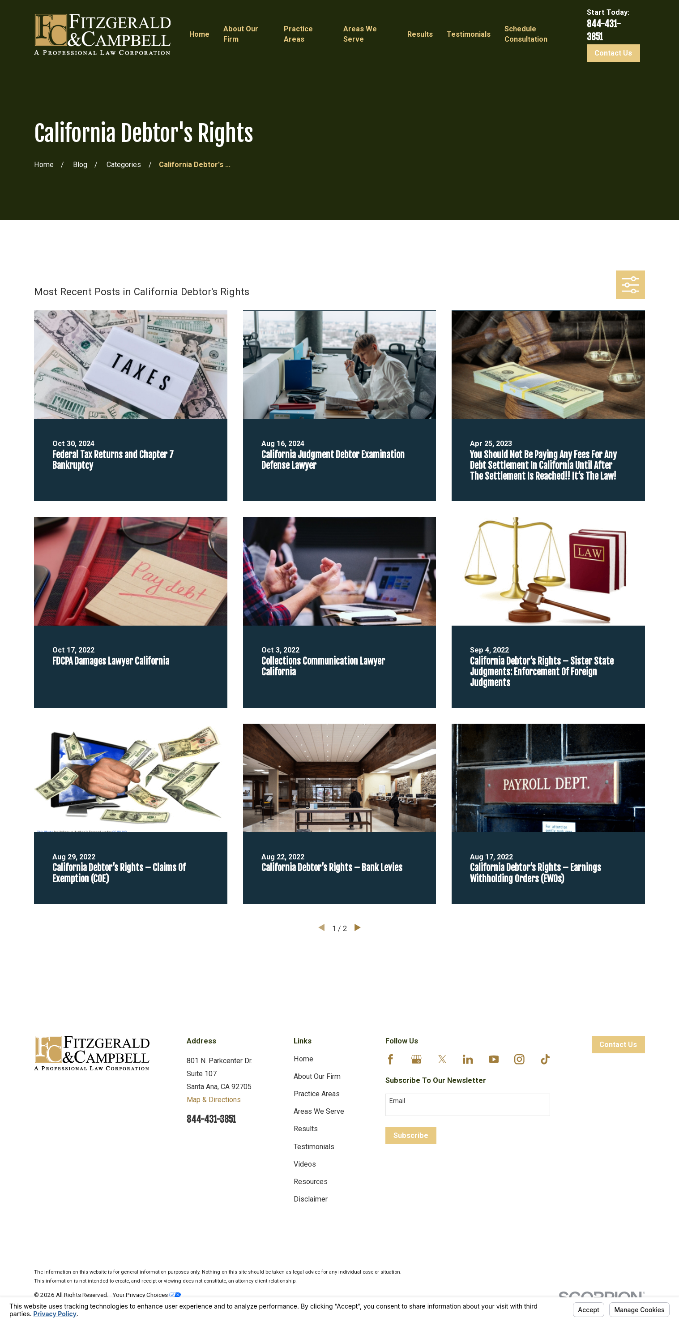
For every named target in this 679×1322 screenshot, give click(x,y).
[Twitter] (442, 1059)
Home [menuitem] (199, 34)
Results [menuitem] (420, 34)
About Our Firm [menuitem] (240, 34)
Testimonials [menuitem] (469, 34)
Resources (311, 1181)
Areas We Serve (319, 1111)
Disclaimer (311, 1199)
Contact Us (613, 53)
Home (303, 1059)
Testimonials (314, 1146)
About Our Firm (317, 1076)
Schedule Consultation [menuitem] (525, 34)
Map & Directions (214, 1099)
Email (397, 1100)
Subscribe (410, 1135)
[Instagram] (519, 1059)
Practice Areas (317, 1094)
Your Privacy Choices (146, 1295)
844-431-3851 (211, 1119)
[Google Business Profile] (416, 1059)
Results (306, 1129)
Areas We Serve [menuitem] (360, 34)
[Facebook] (390, 1059)
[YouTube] (494, 1059)
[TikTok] (545, 1059)
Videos (305, 1164)
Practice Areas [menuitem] (298, 34)
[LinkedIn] (468, 1059)
